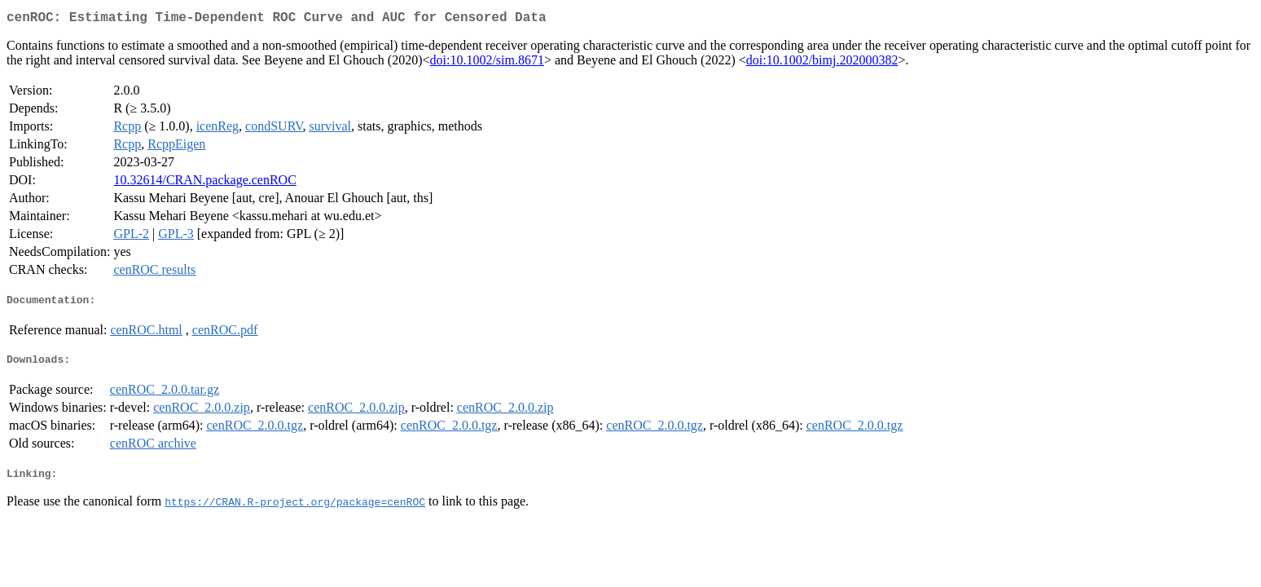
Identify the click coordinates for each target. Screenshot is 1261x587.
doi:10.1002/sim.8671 (487, 63)
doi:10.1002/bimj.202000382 (822, 63)
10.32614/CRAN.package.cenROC (204, 183)
